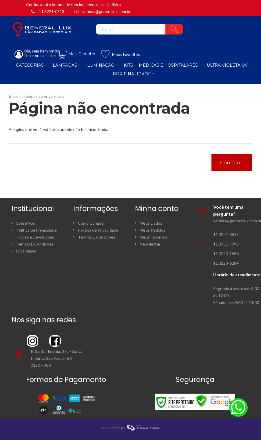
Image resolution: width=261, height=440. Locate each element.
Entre (29, 55)
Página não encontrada (44, 96)
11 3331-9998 (226, 243)
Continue (232, 163)
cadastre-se (51, 55)
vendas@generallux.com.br (106, 11)
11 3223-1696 (226, 253)
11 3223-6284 (226, 263)
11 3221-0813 (51, 11)
